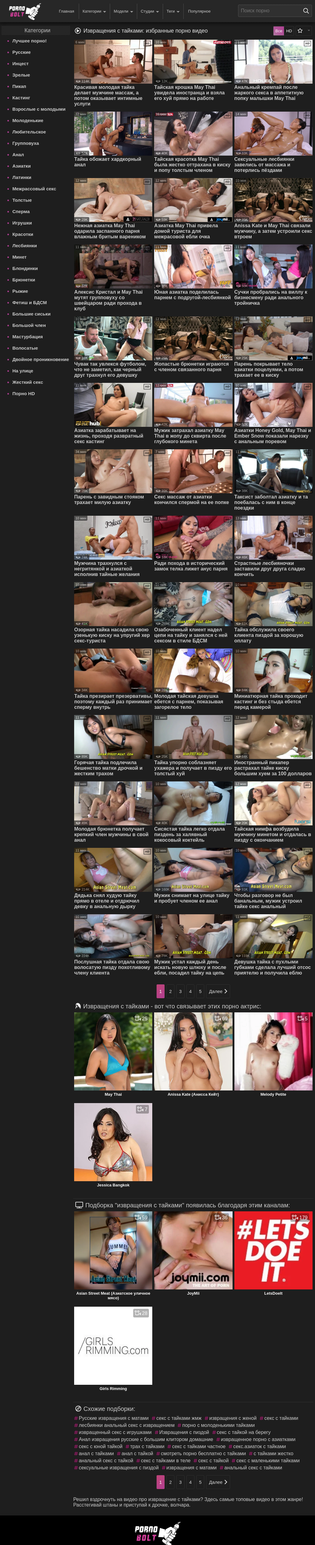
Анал (18, 154)
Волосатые (25, 348)
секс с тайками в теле (165, 1460)
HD (289, 31)
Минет (19, 257)
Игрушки (22, 222)
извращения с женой (233, 1418)
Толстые (22, 200)
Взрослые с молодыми (39, 109)
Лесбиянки (24, 245)
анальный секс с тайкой (106, 1460)
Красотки (22, 234)
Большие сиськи (31, 313)
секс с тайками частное (198, 1446)
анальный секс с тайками (253, 1467)
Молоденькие (27, 120)
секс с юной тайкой (100, 1446)
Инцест (20, 63)
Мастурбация (27, 336)
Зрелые (21, 74)
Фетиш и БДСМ (29, 302)
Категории (94, 11)
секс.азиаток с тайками (259, 1446)
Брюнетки (23, 279)
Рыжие (20, 291)
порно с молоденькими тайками (218, 1425)
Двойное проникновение (40, 359)
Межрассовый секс (34, 188)
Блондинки (25, 268)
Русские (21, 52)
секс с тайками (281, 1418)
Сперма (21, 211)
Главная (66, 11)
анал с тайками (96, 1453)
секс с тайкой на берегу (244, 1432)
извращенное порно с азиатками (258, 1439)
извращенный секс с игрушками (115, 1432)
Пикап (19, 86)
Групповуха (25, 143)
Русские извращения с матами (114, 1418)
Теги (173, 11)
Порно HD (23, 393)
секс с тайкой (213, 1460)
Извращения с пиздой (184, 1432)
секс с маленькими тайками (268, 1460)
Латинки (21, 177)
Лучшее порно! (29, 40)
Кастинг (21, 97)
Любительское (29, 131)
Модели (123, 11)
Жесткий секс (27, 382)
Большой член (29, 325)
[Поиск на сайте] (307, 10)
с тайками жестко (273, 1453)
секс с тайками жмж (178, 1418)
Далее (218, 991)
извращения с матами (191, 1467)
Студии (150, 11)
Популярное (199, 11)
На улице (22, 370)
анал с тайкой (137, 1453)
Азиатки (21, 166)
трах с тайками (147, 1446)
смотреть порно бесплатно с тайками (203, 1453)
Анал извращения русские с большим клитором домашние (146, 1439)
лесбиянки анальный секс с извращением (126, 1425)
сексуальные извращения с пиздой (119, 1467)
